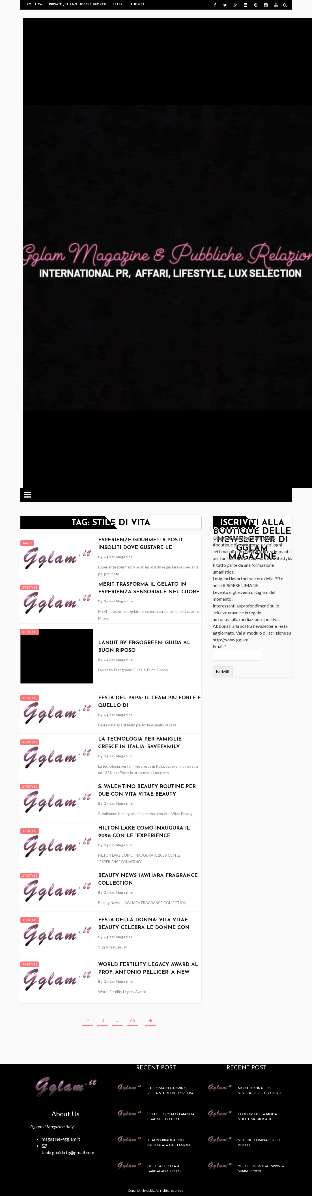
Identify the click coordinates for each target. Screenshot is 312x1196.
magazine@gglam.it (61, 1138)
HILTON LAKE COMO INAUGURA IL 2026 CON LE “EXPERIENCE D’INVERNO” (144, 835)
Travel (27, 543)
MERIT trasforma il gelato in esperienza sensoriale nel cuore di (148, 592)
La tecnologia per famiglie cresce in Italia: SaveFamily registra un (140, 747)
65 (132, 1020)
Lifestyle (29, 587)
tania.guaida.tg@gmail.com (68, 1152)
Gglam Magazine (118, 557)
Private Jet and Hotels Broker (77, 4)
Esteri (118, 4)
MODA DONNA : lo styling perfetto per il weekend (260, 1093)
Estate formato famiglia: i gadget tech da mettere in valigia (171, 1119)
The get (137, 4)
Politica (34, 4)
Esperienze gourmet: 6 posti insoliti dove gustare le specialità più (140, 547)
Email (219, 646)
